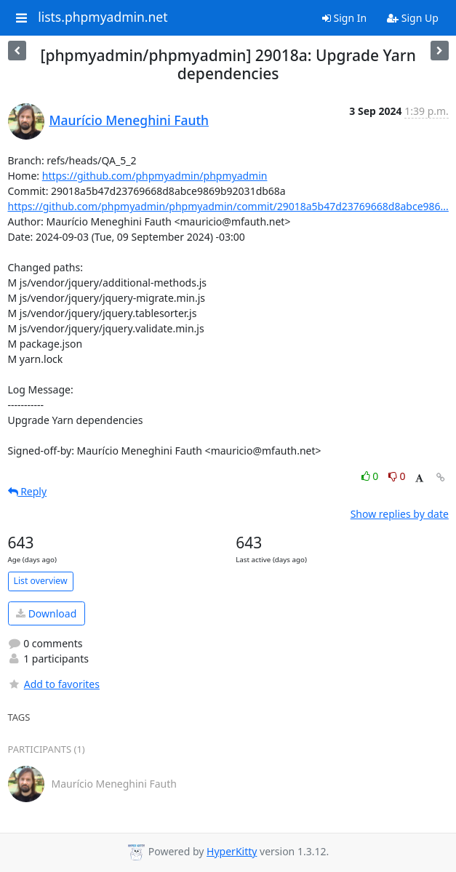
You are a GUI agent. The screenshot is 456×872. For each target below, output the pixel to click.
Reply (27, 491)
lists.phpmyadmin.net (102, 17)
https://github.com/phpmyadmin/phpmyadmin (155, 176)
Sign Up (413, 18)
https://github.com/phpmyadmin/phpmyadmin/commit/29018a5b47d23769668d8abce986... (228, 206)
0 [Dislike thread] (397, 476)
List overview (41, 581)
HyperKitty (232, 851)
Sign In (344, 18)
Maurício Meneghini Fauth (129, 120)
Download (46, 613)
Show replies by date (400, 514)
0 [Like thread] (371, 476)
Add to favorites (54, 684)
